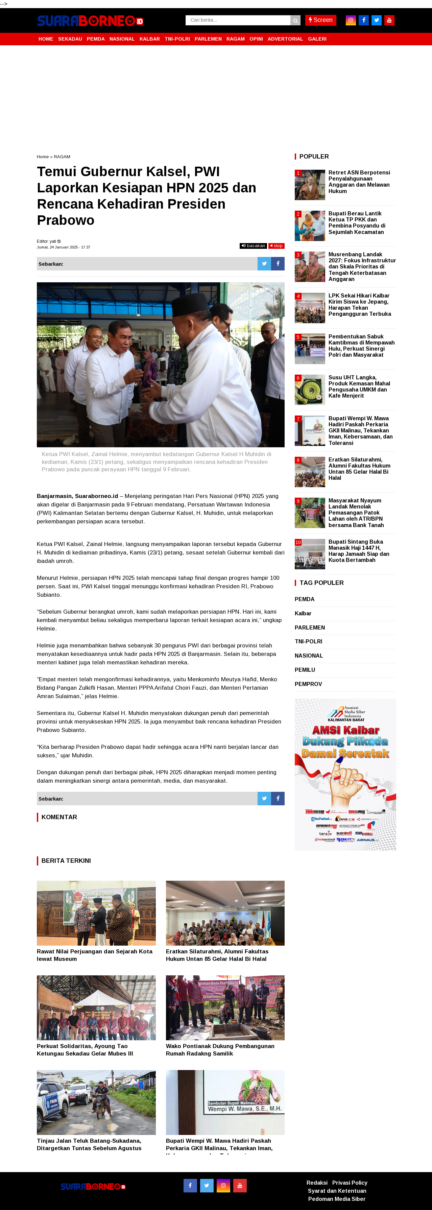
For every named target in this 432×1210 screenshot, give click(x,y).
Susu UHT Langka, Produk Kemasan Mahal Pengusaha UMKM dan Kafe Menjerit (359, 387)
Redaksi (317, 1183)
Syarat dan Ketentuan (337, 1191)
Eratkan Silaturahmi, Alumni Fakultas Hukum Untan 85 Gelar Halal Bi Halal (359, 469)
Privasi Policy (349, 1183)
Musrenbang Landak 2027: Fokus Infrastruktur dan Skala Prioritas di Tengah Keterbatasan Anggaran (362, 267)
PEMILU (305, 670)
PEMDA (96, 39)
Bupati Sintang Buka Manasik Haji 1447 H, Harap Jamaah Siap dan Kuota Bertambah (359, 551)
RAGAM (235, 39)
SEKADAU (70, 39)
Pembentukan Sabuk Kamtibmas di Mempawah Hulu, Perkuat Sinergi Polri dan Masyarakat (362, 346)
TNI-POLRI (177, 39)
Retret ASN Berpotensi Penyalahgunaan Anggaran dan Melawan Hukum (359, 182)
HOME (46, 39)
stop (276, 245)
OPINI (256, 39)
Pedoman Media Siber (337, 1199)
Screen (321, 20)
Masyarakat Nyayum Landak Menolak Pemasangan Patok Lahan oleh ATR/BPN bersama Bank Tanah (356, 513)
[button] (388, 36)
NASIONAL (122, 39)
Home (43, 156)
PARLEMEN (208, 39)
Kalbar (303, 613)
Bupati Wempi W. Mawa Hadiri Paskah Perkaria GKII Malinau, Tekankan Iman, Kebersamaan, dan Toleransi (219, 1148)
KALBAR (150, 39)
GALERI (317, 39)
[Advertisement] (216, 99)
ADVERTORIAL (285, 39)
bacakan (253, 245)
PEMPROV (308, 684)
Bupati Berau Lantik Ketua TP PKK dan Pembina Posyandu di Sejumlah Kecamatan (357, 223)
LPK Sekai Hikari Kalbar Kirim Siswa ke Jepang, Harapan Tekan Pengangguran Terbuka (360, 305)
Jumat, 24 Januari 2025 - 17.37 (63, 247)
